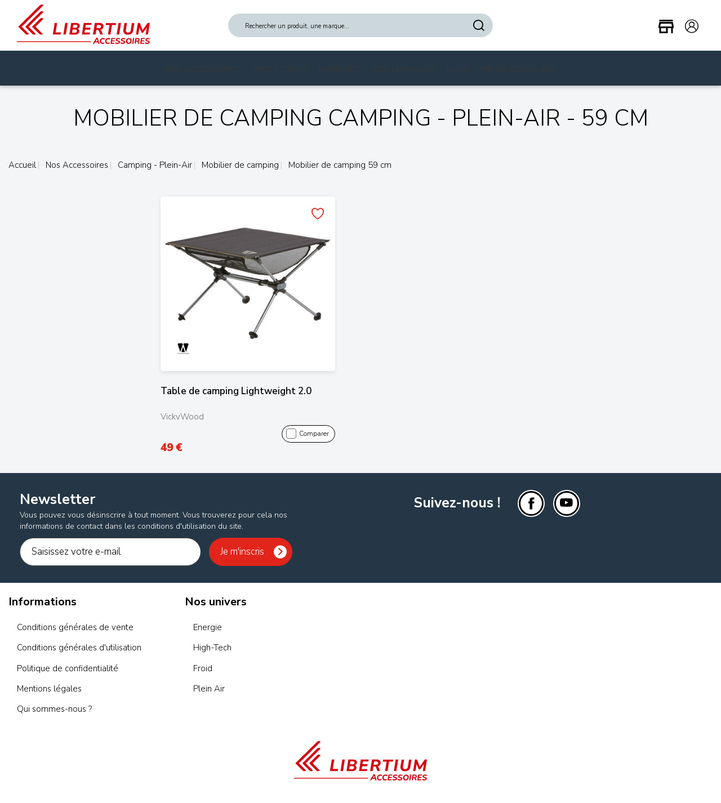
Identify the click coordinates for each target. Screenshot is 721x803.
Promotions (280, 69)
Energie (207, 627)
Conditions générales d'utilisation (79, 647)
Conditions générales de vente (75, 627)
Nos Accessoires (202, 69)
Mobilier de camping (239, 165)
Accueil (22, 165)
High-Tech (212, 647)
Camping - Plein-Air (153, 165)
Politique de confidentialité (67, 668)
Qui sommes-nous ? (54, 709)
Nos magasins (403, 69)
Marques (339, 69)
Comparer (307, 434)
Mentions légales (49, 688)
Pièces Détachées (519, 69)
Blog (458, 69)
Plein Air (209, 688)
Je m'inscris (242, 551)
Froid (202, 668)
